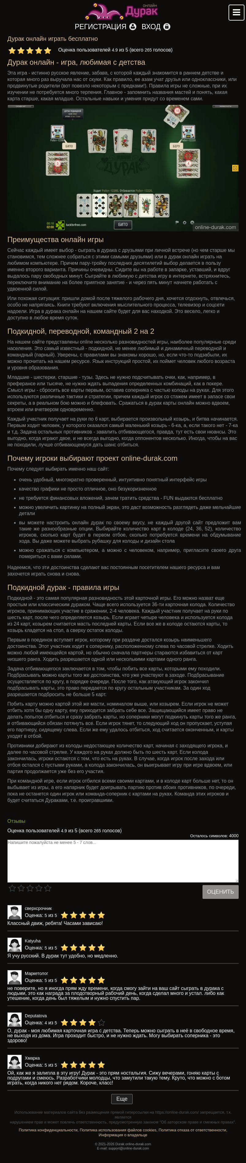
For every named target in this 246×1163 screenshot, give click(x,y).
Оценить (220, 892)
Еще (122, 1099)
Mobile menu (236, 13)
